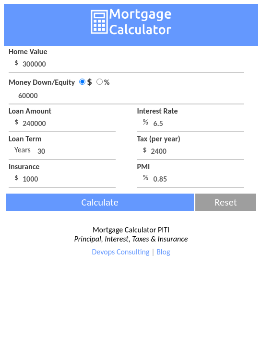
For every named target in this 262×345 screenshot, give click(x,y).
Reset (225, 202)
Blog (163, 251)
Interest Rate (157, 110)
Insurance (24, 166)
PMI (143, 166)
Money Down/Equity (59, 82)
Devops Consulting (121, 251)
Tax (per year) (158, 138)
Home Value (28, 51)
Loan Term (25, 138)
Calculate (100, 202)
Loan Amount (30, 110)
